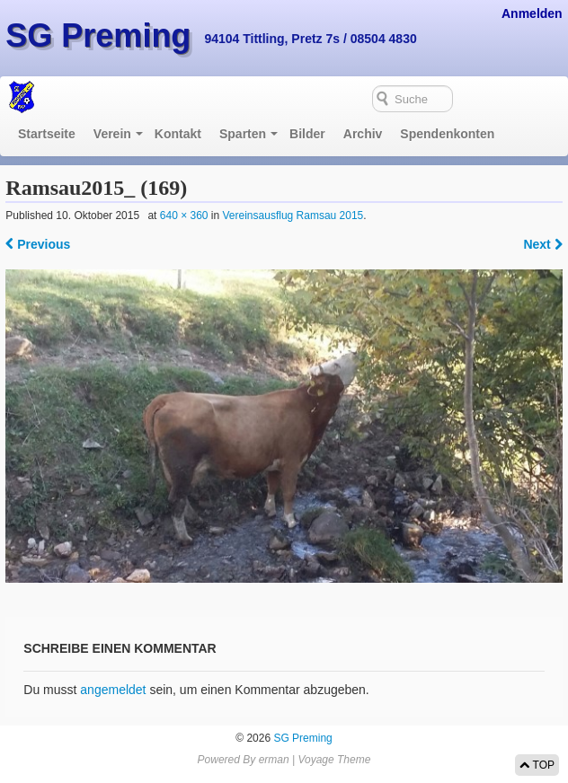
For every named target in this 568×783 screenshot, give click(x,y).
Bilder (307, 134)
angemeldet (113, 689)
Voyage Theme (333, 759)
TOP (537, 765)
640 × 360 (184, 215)
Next (542, 244)
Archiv (363, 134)
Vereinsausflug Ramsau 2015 (293, 215)
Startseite (46, 134)
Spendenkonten (447, 134)
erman (274, 759)
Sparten (242, 134)
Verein (112, 134)
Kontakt (178, 134)
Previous (37, 244)
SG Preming (98, 35)
